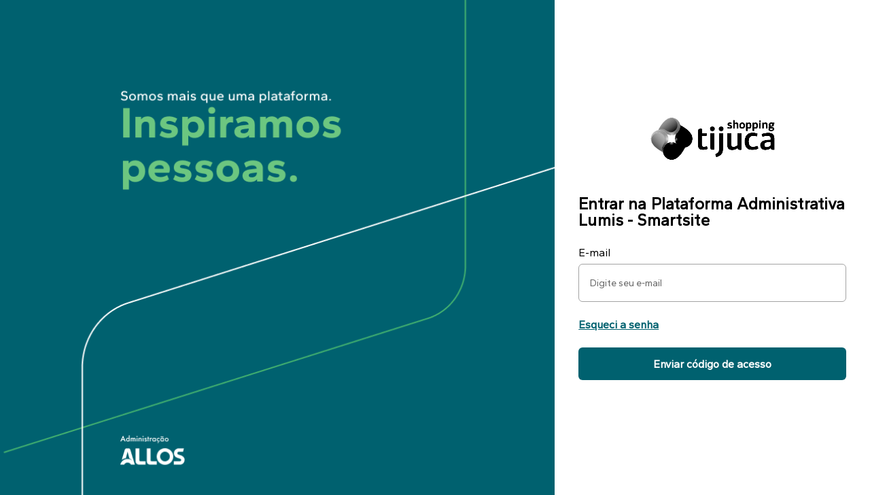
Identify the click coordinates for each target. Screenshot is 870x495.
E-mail (594, 252)
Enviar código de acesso (712, 364)
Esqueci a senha (618, 324)
